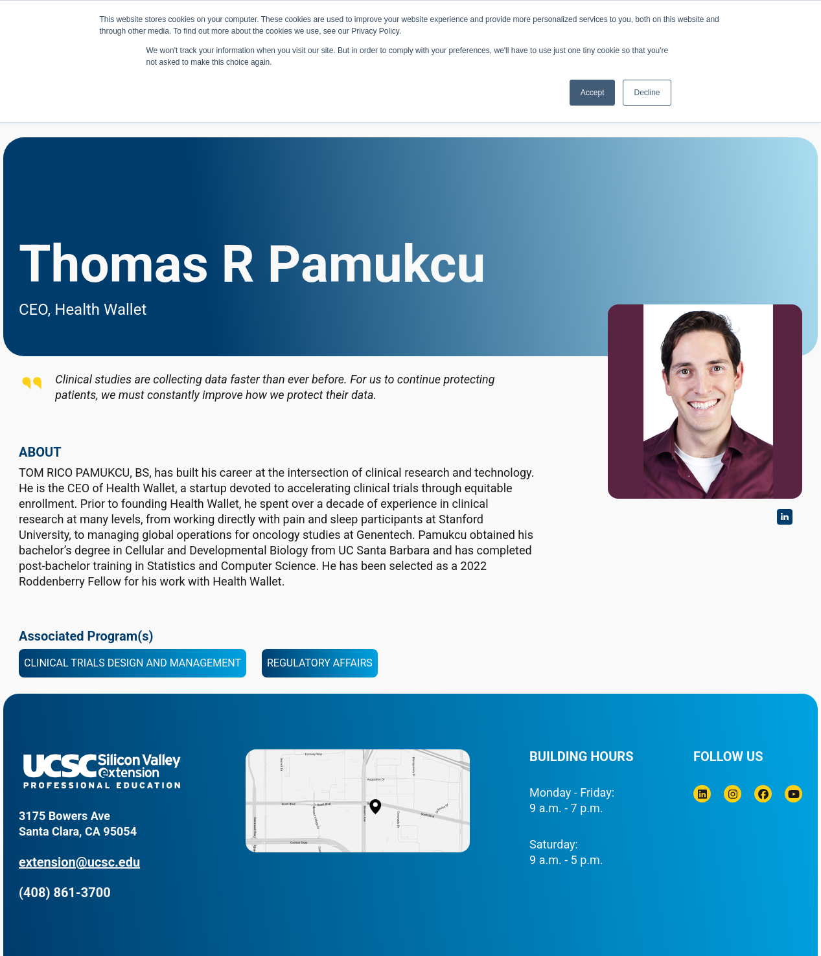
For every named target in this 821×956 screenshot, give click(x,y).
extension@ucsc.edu (79, 862)
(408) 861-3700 (65, 892)
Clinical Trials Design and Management (132, 663)
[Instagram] (732, 793)
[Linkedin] (702, 793)
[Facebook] (763, 793)
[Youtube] (793, 793)
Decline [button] (647, 92)
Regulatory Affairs (320, 663)
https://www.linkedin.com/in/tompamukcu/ (784, 517)
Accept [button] (593, 92)
